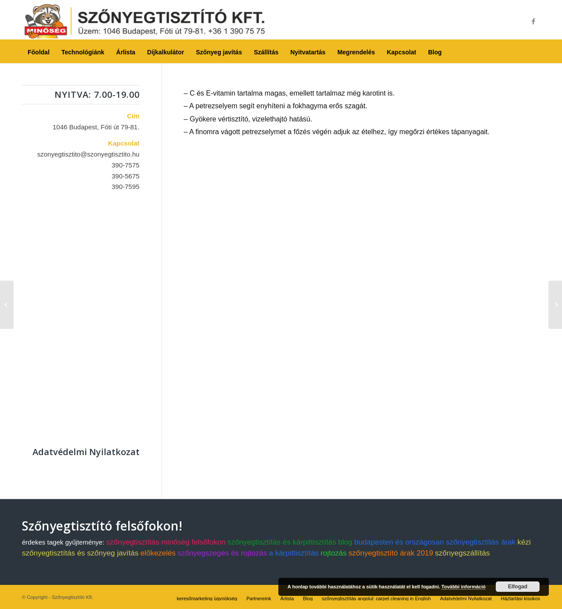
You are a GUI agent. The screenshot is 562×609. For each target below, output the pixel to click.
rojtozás (334, 553)
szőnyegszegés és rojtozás (222, 553)
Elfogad (517, 587)
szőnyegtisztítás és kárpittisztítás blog (289, 542)
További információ (463, 586)
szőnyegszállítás (462, 553)
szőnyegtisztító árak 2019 (391, 553)
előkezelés (158, 553)
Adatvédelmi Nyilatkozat (86, 452)
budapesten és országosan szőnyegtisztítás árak (435, 542)
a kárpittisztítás (293, 553)
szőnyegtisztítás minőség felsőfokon (166, 542)
